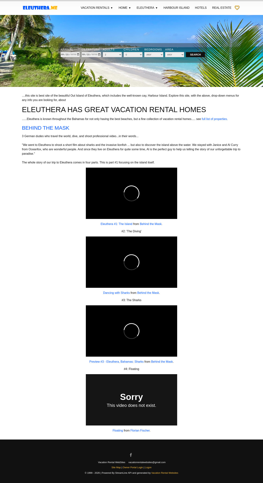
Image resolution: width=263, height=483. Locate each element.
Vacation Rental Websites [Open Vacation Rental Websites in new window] (164, 472)
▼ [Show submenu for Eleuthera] (156, 7)
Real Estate (221, 7)
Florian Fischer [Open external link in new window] (140, 430)
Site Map (116, 467)
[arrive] (70, 54)
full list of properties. (215, 119)
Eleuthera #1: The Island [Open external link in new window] (116, 224)
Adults (109, 49)
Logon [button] (148, 467)
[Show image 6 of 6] (143, 80)
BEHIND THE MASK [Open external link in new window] (48, 127)
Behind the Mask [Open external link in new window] (151, 224)
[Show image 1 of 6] (119, 80)
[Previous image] (9, 50)
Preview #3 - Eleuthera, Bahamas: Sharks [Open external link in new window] (116, 361)
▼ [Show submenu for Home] (129, 7)
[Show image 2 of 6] (124, 80)
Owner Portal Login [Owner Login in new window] (133, 467)
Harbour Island (176, 7)
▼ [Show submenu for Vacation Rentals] (111, 7)
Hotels (201, 7)
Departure (91, 49)
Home (125, 7)
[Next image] (253, 50)
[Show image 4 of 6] (133, 80)
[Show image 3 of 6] (129, 80)
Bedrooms (153, 49)
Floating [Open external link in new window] (118, 430)
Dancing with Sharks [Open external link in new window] (116, 292)
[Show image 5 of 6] (138, 80)
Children (131, 49)
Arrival (67, 49)
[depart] (91, 54)
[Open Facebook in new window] (131, 452)
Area (169, 49)
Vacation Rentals (97, 7)
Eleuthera (147, 7)
